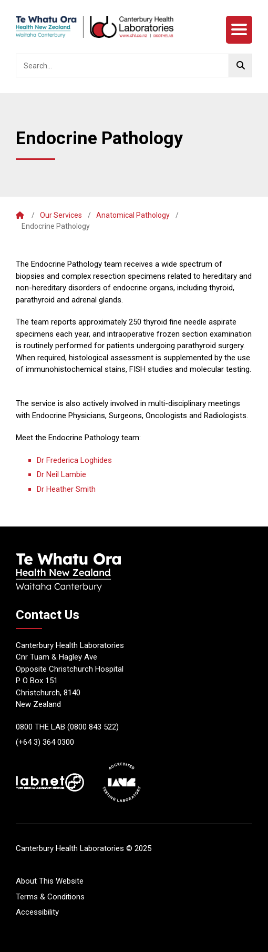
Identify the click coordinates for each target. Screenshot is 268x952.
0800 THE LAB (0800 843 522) (67, 727)
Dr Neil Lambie (61, 474)
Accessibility (37, 912)
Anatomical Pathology (133, 215)
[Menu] (239, 30)
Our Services (61, 215)
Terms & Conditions (50, 897)
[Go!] (240, 65)
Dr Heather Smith (66, 489)
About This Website (50, 881)
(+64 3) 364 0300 (45, 742)
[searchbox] (134, 65)
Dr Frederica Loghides (74, 460)
